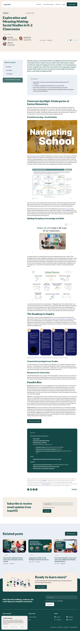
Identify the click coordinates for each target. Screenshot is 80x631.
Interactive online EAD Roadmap (41, 440)
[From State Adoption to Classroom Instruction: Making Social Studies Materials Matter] (65, 551)
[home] (7, 4)
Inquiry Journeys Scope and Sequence (42, 464)
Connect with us (41, 587)
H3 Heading (9, 70)
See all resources (71, 533)
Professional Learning (48, 4)
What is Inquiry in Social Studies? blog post (44, 468)
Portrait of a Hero (40, 447)
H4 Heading (9, 73)
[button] (38, 4)
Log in (63, 4)
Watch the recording (34, 421)
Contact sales (72, 4)
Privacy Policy (57, 507)
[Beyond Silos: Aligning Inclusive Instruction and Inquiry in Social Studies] (14, 551)
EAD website (36, 438)
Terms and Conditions (73, 627)
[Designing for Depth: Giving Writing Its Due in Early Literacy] (40, 550)
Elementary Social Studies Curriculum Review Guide (46, 466)
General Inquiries (32, 617)
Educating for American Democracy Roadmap (61, 319)
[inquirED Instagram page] (71, 617)
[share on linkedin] (71, 40)
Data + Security (53, 627)
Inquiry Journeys (36, 156)
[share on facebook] (73, 40)
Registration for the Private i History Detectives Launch (47, 459)
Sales (29, 619)
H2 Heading (8, 66)
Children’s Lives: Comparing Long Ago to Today (48, 451)
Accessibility (66, 627)
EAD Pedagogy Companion (40, 442)
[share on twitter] (76, 40)
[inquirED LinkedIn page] (59, 617)
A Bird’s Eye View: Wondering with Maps (46, 449)
